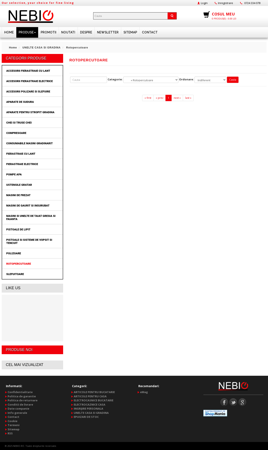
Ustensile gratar (19, 184)
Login (204, 3)
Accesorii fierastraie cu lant (28, 70)
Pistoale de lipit (18, 229)
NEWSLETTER (108, 32)
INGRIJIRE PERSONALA (88, 408)
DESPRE (86, 32)
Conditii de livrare (20, 404)
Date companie (18, 408)
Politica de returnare (22, 400)
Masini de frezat (18, 195)
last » (188, 98)
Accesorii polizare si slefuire (28, 91)
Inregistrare (225, 3)
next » (177, 98)
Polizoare (13, 253)
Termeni (13, 425)
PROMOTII (48, 32)
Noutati (68, 32)
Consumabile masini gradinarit (29, 143)
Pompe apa (14, 174)
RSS (10, 433)
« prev (159, 98)
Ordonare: (186, 79)
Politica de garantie (22, 396)
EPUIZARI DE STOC (86, 417)
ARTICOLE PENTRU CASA (90, 396)
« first (147, 98)
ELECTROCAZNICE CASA (89, 404)
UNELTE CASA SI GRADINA (91, 413)
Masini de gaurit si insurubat (28, 205)
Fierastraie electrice (22, 164)
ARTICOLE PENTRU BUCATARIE (94, 392)
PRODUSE (27, 32)
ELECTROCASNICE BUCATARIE (93, 400)
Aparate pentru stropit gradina (30, 112)
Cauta (232, 79)
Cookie (12, 421)
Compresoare (16, 133)
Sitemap (130, 32)
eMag (144, 392)
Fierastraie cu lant (20, 153)
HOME (9, 32)
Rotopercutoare (18, 263)
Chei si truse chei (19, 122)
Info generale (17, 413)
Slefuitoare (15, 274)
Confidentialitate (20, 392)
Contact (150, 32)
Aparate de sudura (20, 101)
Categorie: (115, 79)
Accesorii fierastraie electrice (29, 81)
